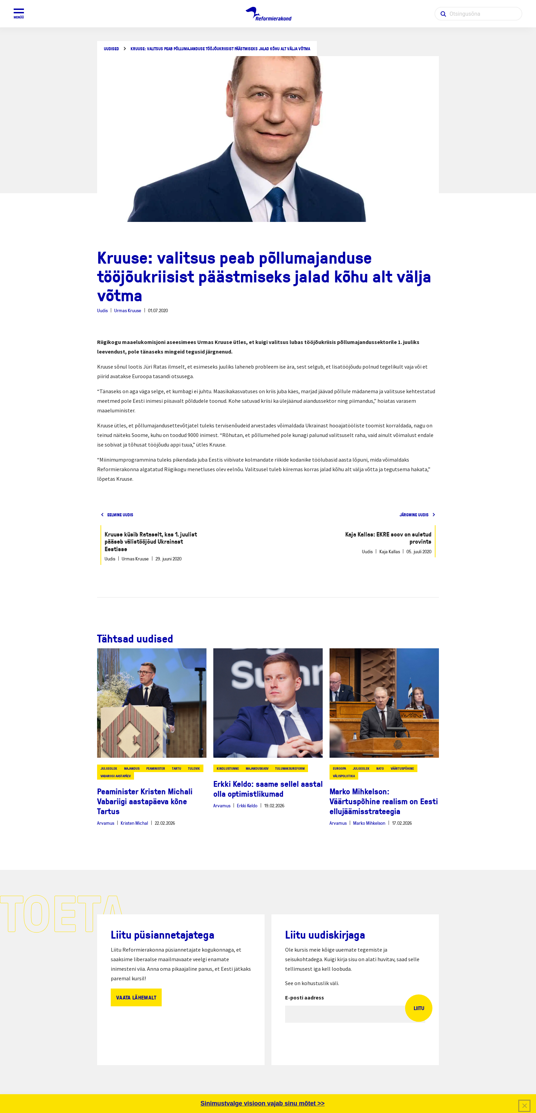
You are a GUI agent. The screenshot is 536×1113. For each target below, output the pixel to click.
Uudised (111, 49)
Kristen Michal (134, 823)
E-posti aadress (304, 997)
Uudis (102, 310)
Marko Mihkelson (369, 823)
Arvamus (105, 823)
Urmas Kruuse (127, 310)
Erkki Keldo (247, 805)
